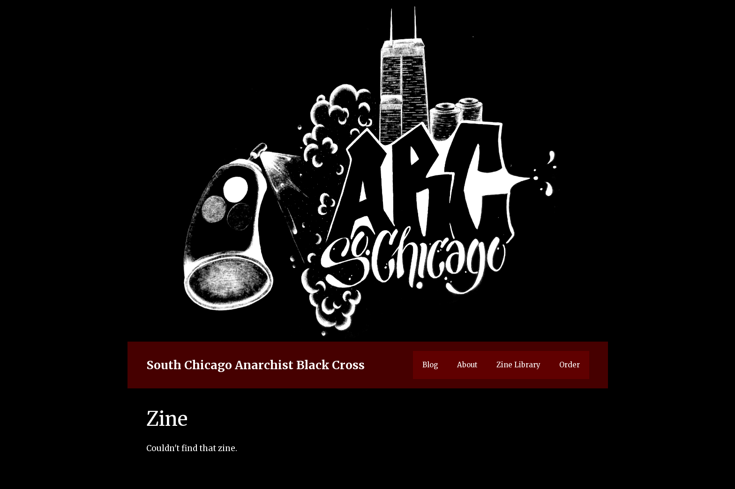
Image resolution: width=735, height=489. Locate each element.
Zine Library (518, 364)
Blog (430, 364)
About (467, 364)
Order (569, 364)
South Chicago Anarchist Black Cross (255, 365)
